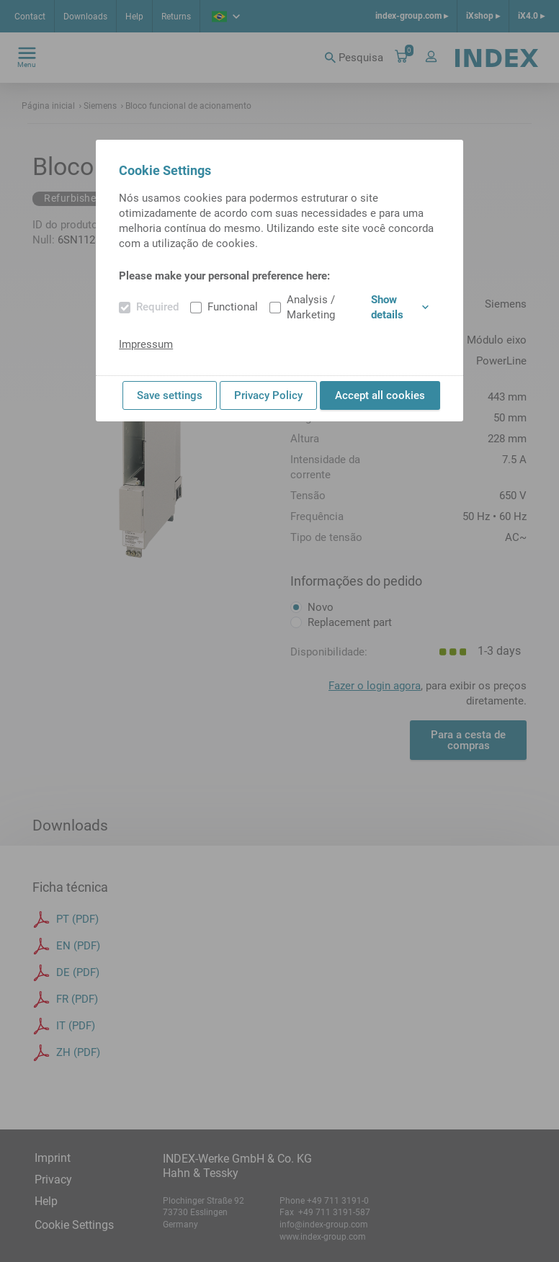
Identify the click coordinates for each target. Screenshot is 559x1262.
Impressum (146, 344)
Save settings (169, 395)
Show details (400, 307)
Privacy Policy (268, 395)
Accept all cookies (380, 395)
